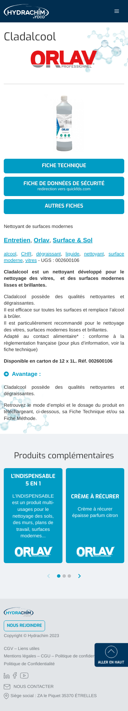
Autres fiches (64, 206)
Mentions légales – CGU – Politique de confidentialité (54, 656)
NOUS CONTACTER (29, 686)
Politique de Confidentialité (29, 663)
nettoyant (94, 253)
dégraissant (48, 253)
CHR (26, 253)
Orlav (41, 240)
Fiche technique (64, 165)
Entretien (17, 240)
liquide (72, 253)
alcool (10, 253)
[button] (79, 576)
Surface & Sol (73, 240)
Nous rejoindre (24, 626)
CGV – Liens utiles (21, 648)
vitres (31, 260)
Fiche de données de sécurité (64, 186)
